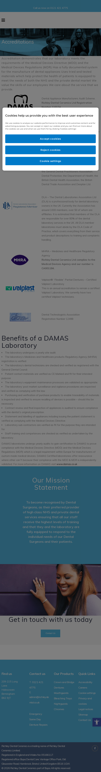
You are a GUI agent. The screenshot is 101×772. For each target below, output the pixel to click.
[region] (50, 139)
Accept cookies (50, 138)
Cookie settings (50, 161)
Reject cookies (50, 149)
